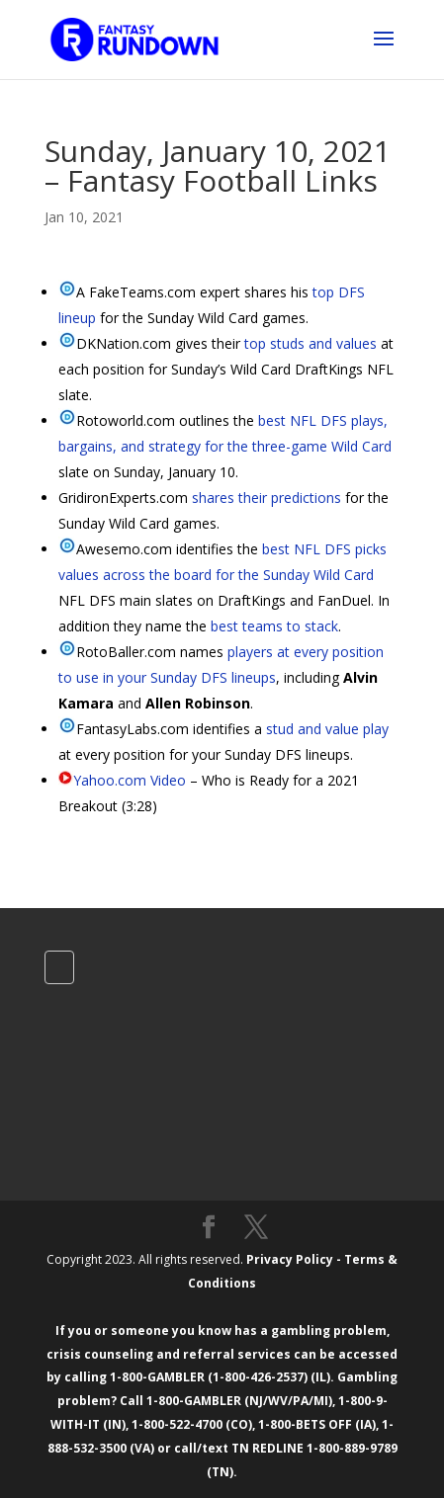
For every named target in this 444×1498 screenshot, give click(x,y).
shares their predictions (266, 497)
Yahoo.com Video (129, 780)
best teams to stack (274, 626)
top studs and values (310, 343)
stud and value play (327, 728)
